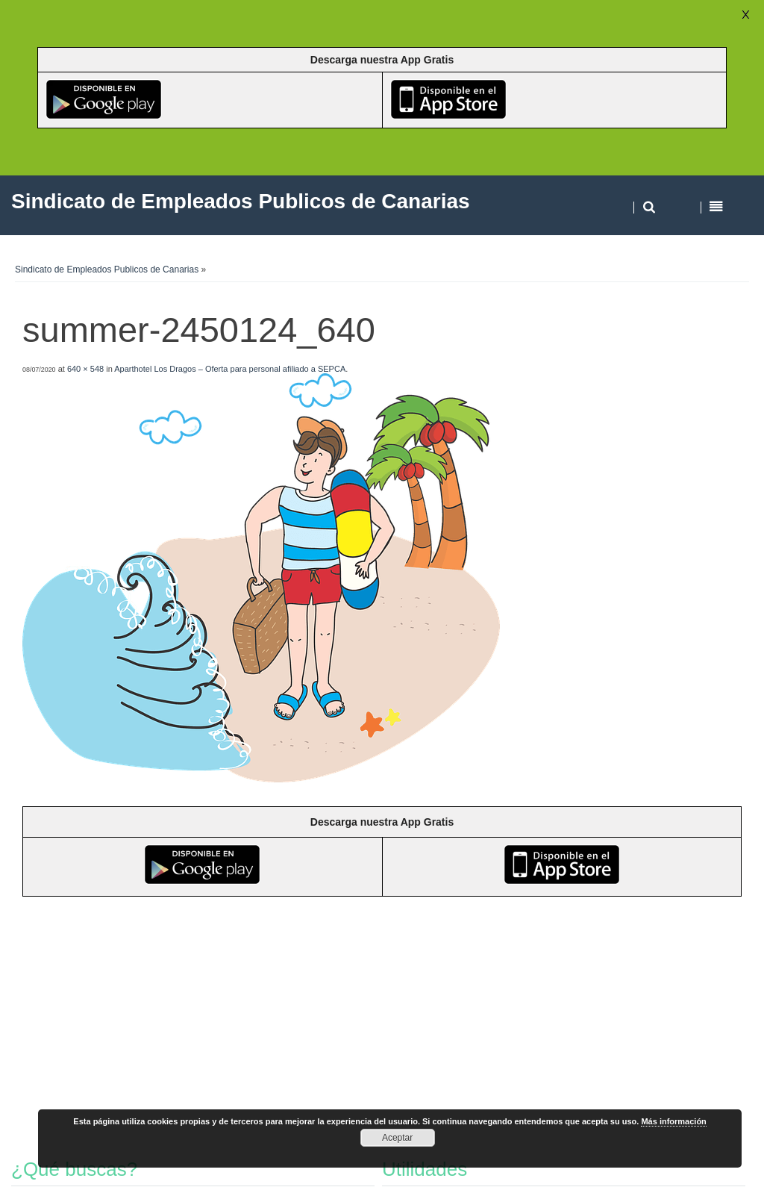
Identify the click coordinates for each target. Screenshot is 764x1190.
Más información (673, 1121)
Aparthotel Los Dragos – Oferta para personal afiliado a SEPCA (229, 368)
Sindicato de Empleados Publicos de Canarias (106, 269)
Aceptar (397, 1138)
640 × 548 (85, 368)
